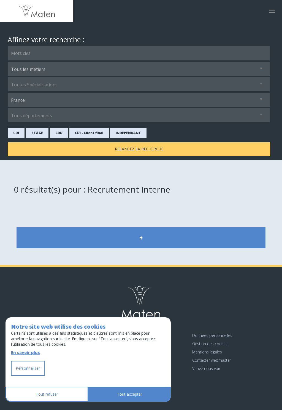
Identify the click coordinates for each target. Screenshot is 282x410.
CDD (59, 133)
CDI (16, 133)
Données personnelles (212, 335)
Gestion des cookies (210, 343)
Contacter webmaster (211, 360)
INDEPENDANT (128, 133)
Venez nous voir (206, 368)
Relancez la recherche (139, 148)
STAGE (37, 133)
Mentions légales (207, 352)
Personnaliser (28, 368)
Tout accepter (129, 394)
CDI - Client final (89, 133)
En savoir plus (25, 352)
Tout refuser (47, 394)
